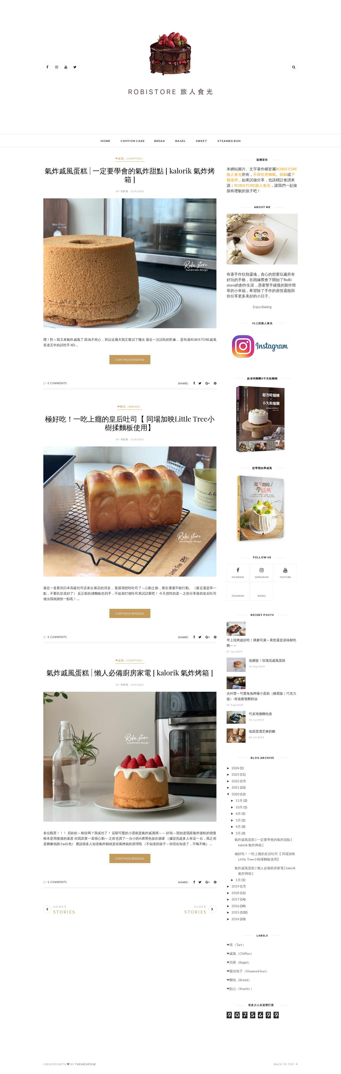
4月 (238, 826)
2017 (235, 899)
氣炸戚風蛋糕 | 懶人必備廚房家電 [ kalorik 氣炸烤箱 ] (129, 672)
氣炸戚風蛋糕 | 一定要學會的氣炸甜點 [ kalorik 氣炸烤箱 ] (130, 175)
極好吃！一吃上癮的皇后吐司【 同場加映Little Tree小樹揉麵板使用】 (130, 423)
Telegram (238, 591)
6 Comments (57, 637)
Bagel (180, 141)
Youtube (285, 572)
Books (261, 591)
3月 (238, 833)
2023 (235, 774)
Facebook (238, 572)
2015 (235, 912)
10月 (239, 807)
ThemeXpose (85, 1064)
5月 (238, 820)
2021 (235, 787)
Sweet (201, 141)
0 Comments (57, 383)
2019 (235, 886)
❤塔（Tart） (236, 945)
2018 (235, 893)
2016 (235, 906)
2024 (235, 768)
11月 (239, 800)
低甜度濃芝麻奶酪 (262, 731)
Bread (159, 141)
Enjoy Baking (262, 307)
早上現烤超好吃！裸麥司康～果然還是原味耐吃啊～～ (261, 643)
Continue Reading (129, 359)
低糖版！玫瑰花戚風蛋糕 (267, 660)
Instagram (262, 572)
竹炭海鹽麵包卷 (260, 713)
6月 (238, 813)
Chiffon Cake (133, 141)
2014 (235, 919)
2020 (235, 794)
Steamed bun (229, 141)
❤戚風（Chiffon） (129, 158)
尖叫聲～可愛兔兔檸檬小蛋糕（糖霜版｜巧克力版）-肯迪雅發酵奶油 (261, 696)
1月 (238, 880)
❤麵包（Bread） (129, 406)
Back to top (286, 1064)
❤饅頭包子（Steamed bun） (248, 971)
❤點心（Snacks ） (240, 989)
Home (105, 141)
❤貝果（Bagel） (239, 962)
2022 (235, 781)
